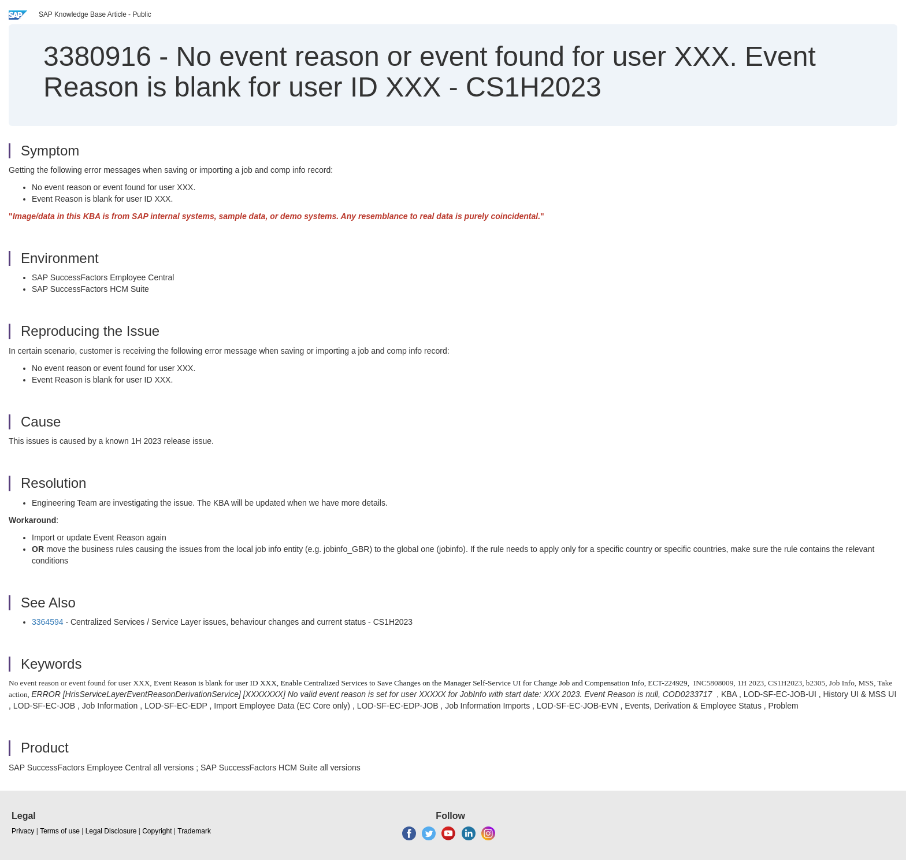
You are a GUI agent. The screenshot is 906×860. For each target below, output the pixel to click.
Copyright (157, 831)
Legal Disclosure (111, 831)
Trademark (194, 831)
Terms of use (60, 831)
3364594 (48, 622)
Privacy (23, 831)
